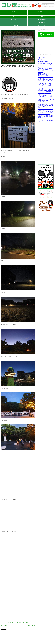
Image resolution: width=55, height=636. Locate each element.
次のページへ (31, 625)
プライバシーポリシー (42, 59)
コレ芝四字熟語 (13, 19)
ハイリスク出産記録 (41, 19)
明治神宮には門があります (43, 74)
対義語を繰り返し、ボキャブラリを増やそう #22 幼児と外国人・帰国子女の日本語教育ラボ (45, 120)
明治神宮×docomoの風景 (43, 75)
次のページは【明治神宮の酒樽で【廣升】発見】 (18, 622)
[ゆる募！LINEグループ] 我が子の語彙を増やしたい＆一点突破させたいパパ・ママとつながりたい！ (46, 100)
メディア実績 (14, 22)
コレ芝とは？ (14, 16)
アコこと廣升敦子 (41, 57)
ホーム (13, 11)
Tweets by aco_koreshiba (43, 61)
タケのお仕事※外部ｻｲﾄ (41, 22)
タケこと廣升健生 (41, 56)
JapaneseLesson (13, 14)
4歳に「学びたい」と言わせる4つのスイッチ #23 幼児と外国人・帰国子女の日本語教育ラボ (45, 116)
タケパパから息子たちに (14, 25)
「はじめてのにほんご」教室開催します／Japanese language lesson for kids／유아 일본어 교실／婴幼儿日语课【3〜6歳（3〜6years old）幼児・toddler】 (45, 92)
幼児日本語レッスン (41, 11)
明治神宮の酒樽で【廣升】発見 (44, 73)
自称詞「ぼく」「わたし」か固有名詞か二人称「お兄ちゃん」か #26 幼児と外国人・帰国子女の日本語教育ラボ (45, 104)
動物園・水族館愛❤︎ (41, 25)
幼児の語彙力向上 (41, 14)
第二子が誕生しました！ (43, 106)
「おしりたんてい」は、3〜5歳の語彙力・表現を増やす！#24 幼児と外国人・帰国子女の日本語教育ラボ (45, 113)
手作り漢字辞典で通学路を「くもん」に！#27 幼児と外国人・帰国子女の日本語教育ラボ (45, 97)
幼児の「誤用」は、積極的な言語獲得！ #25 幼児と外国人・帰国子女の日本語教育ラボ (45, 109)
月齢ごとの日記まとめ (41, 16)
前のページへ (5, 625)
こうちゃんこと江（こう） (43, 58)
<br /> (46, 46)
